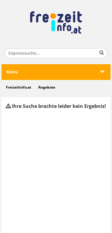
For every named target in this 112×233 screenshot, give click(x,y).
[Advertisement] (56, 171)
